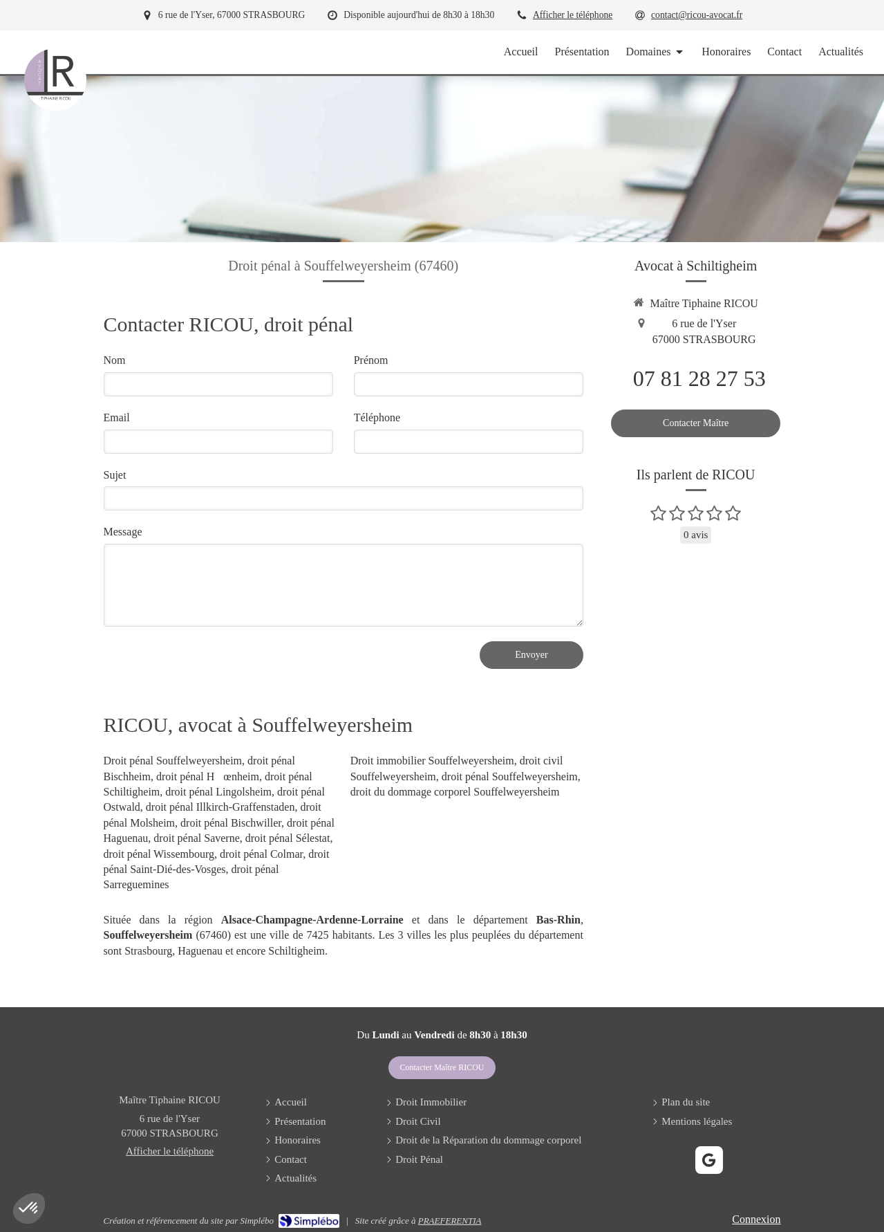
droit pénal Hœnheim (207, 776)
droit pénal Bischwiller (230, 823)
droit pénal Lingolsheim (218, 792)
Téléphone (377, 417)
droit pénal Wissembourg (159, 854)
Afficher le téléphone (572, 15)
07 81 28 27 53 (699, 378)
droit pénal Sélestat (287, 838)
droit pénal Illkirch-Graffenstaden (220, 807)
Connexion (756, 1219)
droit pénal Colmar (261, 854)
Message (123, 531)
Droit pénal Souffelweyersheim (173, 760)
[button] (29, 1208)
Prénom (371, 360)
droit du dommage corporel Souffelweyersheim (455, 792)
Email (117, 417)
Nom (115, 360)
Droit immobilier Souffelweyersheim (432, 760)
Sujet (115, 475)
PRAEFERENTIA (450, 1220)
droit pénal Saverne (196, 838)
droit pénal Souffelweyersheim (510, 776)
